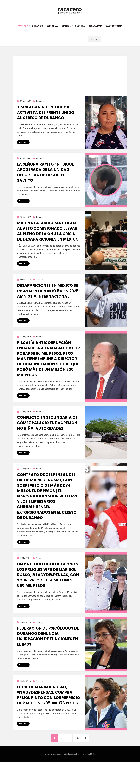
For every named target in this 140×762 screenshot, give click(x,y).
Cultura (80, 25)
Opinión (66, 25)
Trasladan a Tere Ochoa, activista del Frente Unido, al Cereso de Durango (46, 112)
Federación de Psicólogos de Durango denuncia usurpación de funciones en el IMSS (48, 636)
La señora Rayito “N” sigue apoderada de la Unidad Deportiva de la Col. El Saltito (45, 172)
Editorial (51, 25)
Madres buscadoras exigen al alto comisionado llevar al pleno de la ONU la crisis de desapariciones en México (48, 231)
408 (78, 737)
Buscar (94, 39)
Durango (36, 25)
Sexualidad (95, 25)
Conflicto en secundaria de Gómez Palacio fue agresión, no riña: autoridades (47, 423)
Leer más (23, 142)
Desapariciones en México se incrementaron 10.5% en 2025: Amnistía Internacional (48, 291)
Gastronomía (114, 25)
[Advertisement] (70, 75)
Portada (22, 25)
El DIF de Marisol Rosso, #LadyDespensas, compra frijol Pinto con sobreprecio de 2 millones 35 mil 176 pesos (48, 695)
